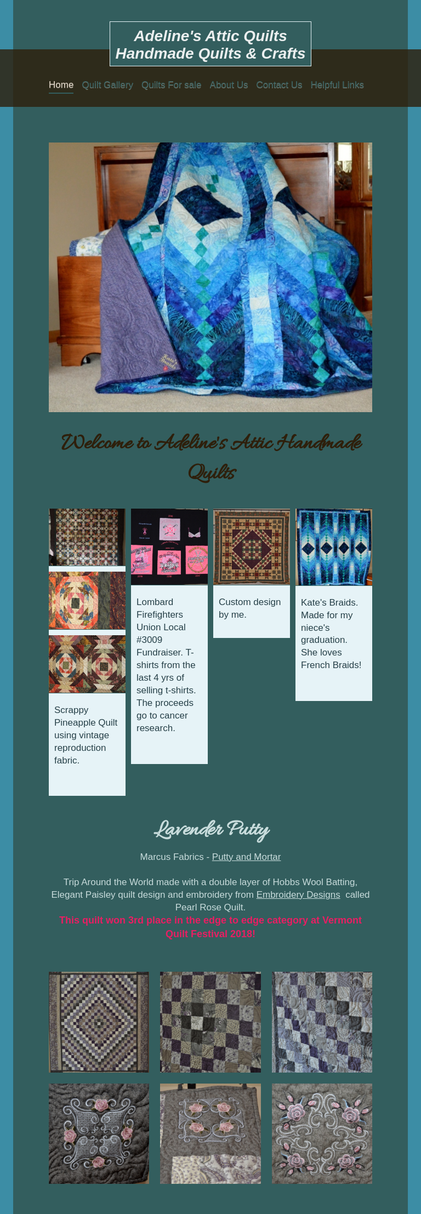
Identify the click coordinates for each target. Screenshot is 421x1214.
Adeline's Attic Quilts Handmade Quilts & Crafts (211, 44)
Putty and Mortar (246, 857)
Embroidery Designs (298, 895)
